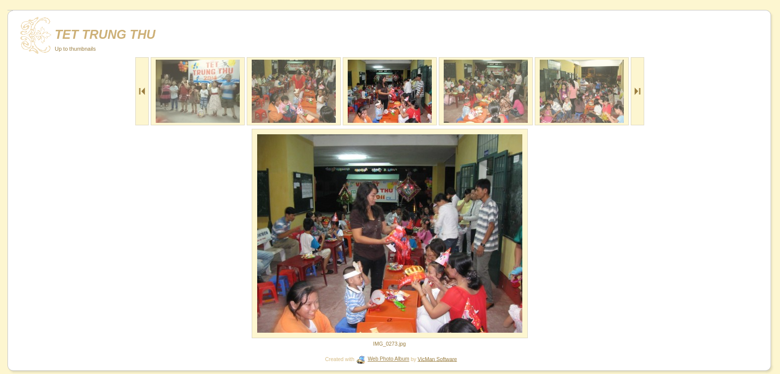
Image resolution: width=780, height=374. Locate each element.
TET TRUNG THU (105, 34)
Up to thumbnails (75, 49)
